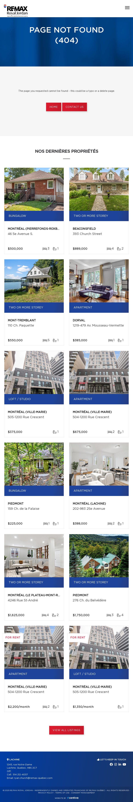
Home (54, 107)
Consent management (83, 793)
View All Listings (66, 730)
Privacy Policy (46, 793)
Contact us (74, 107)
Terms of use (62, 793)
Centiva (72, 798)
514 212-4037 (20, 775)
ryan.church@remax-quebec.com (33, 778)
